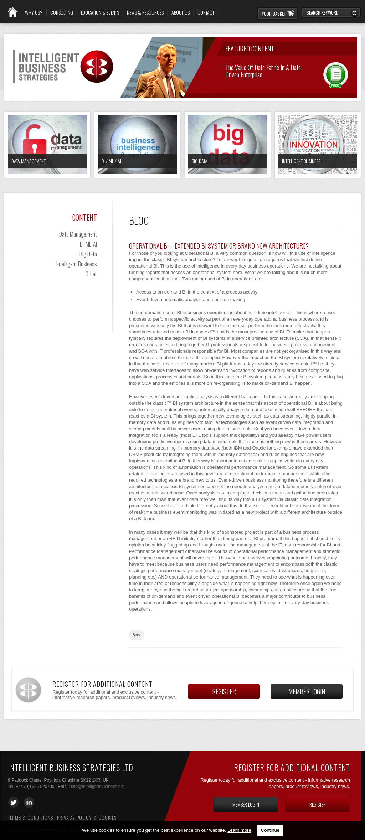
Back (136, 635)
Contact (205, 12)
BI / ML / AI (111, 161)
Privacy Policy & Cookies (87, 817)
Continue (270, 830)
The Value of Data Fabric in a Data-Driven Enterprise (264, 70)
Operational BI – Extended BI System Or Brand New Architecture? (219, 245)
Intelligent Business (301, 161)
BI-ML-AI (88, 244)
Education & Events (100, 12)
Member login (306, 691)
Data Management (28, 161)
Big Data (199, 161)
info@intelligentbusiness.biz (97, 786)
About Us (180, 12)
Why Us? (33, 12)
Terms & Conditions (30, 817)
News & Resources (145, 12)
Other (91, 274)
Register (224, 691)
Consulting (61, 12)
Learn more (239, 830)
